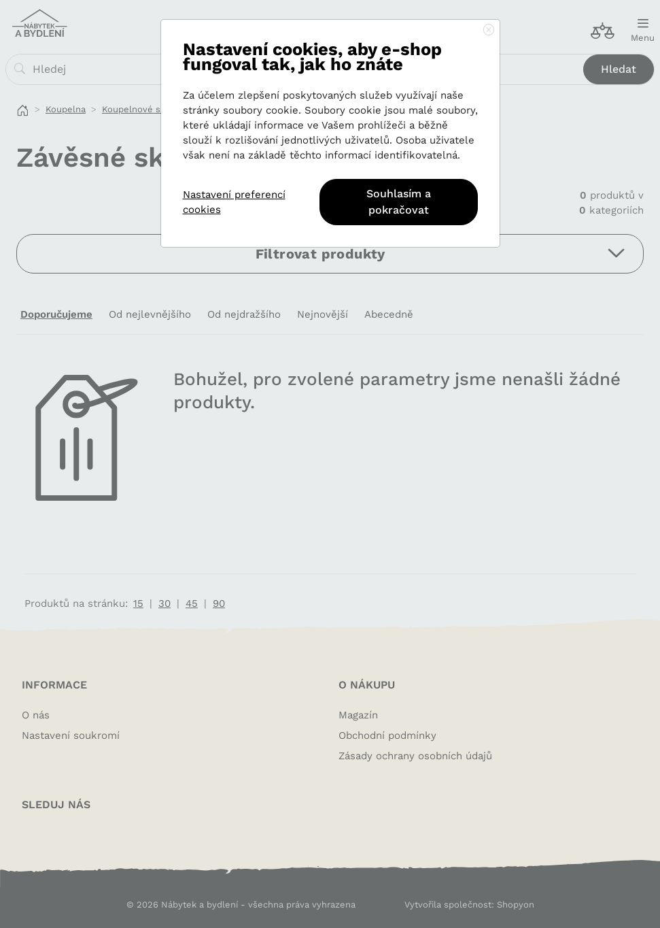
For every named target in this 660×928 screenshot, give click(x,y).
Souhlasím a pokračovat (398, 201)
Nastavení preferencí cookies (234, 202)
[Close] (489, 30)
